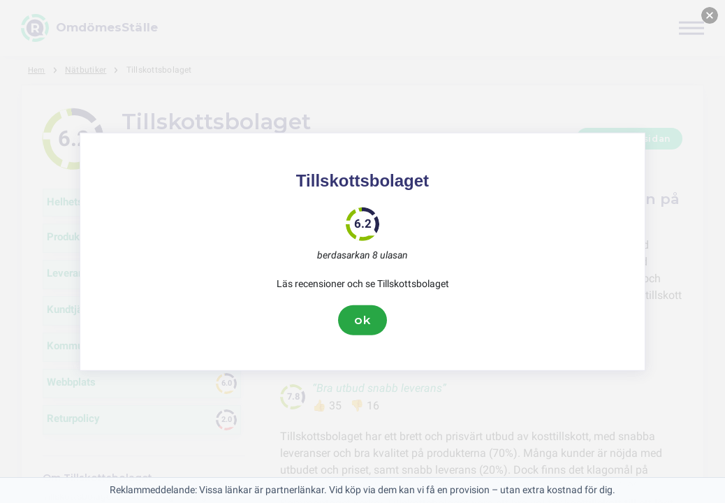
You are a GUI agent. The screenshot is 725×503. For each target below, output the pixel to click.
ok (362, 320)
